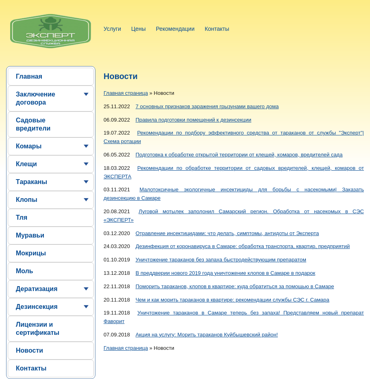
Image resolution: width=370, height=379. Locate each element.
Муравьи (30, 235)
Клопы (26, 199)
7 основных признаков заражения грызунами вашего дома (207, 106)
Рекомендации (175, 29)
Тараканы (31, 181)
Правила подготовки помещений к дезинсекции (193, 120)
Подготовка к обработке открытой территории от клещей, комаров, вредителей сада (239, 155)
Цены (138, 29)
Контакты (217, 29)
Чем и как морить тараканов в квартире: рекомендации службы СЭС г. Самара (232, 300)
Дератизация (36, 288)
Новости (29, 350)
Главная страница (126, 93)
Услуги (112, 29)
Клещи (26, 164)
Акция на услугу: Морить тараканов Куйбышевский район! (207, 335)
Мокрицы (31, 253)
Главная (29, 76)
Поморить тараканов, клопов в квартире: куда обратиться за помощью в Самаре (235, 286)
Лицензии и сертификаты (37, 328)
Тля (21, 217)
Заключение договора (35, 98)
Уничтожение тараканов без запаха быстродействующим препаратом (221, 260)
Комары (28, 146)
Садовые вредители (33, 124)
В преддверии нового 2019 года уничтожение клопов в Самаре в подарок (225, 273)
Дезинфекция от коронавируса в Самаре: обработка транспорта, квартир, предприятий (243, 246)
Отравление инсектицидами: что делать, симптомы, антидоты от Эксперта (227, 233)
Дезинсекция (37, 306)
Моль (24, 271)
